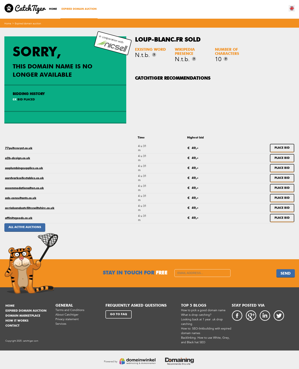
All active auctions (25, 227)
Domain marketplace (22, 315)
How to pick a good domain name (203, 310)
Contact (12, 325)
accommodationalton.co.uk (24, 188)
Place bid (282, 147)
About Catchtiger (66, 314)
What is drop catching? (196, 315)
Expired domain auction (79, 9)
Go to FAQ (118, 314)
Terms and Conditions (69, 310)
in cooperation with (112, 43)
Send (286, 273)
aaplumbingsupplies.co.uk (24, 168)
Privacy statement (67, 319)
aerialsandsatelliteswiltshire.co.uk (29, 208)
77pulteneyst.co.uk (18, 148)
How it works (16, 320)
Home (53, 9)
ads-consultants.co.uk (20, 198)
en (292, 8)
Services (60, 324)
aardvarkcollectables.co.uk (24, 178)
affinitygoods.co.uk (18, 218)
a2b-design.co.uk (17, 158)
